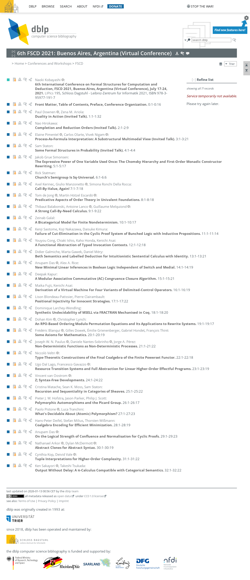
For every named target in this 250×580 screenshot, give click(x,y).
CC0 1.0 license (93, 496)
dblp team (72, 491)
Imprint (64, 501)
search (66, 6)
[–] (194, 79)
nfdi (96, 6)
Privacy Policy (47, 501)
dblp (32, 6)
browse (48, 6)
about (82, 6)
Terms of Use (26, 501)
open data (64, 496)
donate (115, 6)
